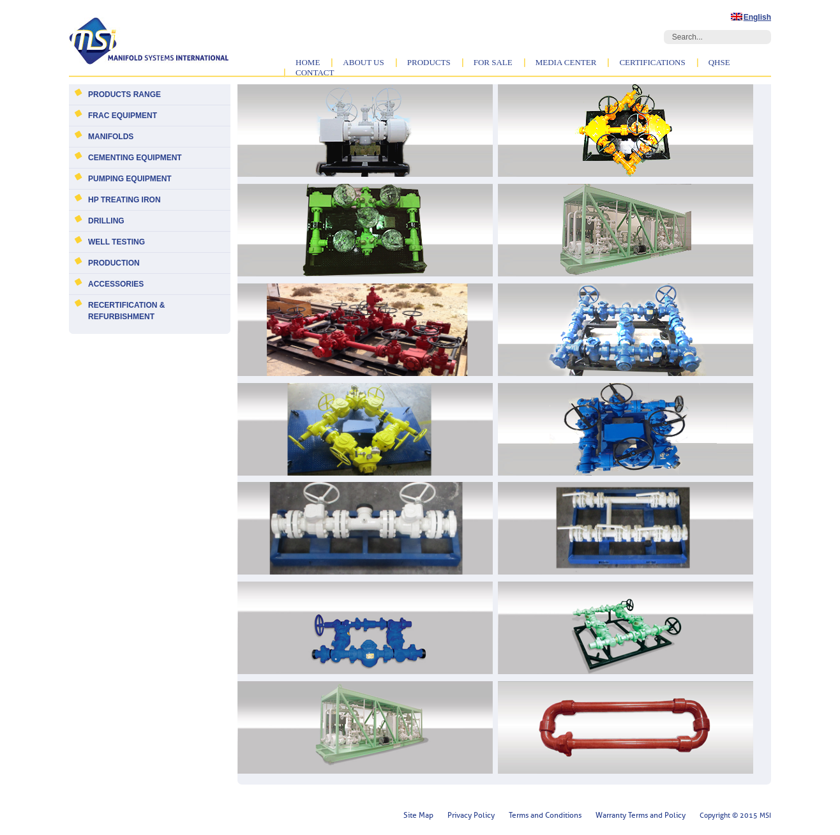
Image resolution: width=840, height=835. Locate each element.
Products (429, 62)
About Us (363, 62)
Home (308, 62)
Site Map (418, 815)
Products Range (124, 94)
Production (114, 263)
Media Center (566, 62)
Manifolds (110, 136)
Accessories (116, 284)
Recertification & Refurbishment (126, 311)
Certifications (652, 62)
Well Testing (116, 241)
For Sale (493, 62)
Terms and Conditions (545, 815)
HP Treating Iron (124, 199)
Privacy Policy (471, 815)
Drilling (106, 220)
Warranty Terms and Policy (641, 815)
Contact (315, 72)
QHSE (719, 62)
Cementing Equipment (135, 157)
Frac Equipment (122, 115)
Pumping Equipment (130, 178)
